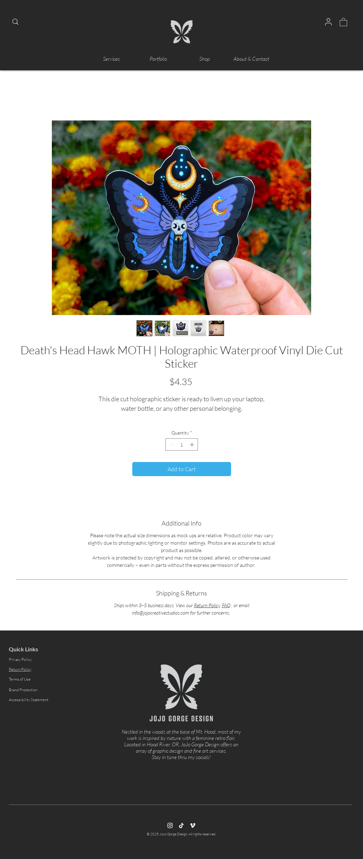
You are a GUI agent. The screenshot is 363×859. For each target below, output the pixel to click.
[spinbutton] (181, 445)
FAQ (226, 605)
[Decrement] (171, 445)
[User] (328, 22)
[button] (343, 21)
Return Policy (207, 605)
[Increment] (192, 445)
